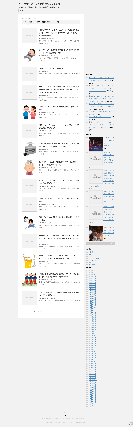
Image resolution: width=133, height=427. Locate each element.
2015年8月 (92, 388)
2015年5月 (92, 394)
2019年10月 (93, 311)
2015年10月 (93, 384)
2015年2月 (92, 400)
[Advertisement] (100, 42)
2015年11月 (93, 382)
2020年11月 (93, 297)
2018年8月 (92, 339)
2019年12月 (93, 307)
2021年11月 (93, 272)
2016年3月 (92, 376)
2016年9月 (92, 364)
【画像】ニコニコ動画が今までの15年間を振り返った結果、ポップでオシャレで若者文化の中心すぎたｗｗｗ (101, 98)
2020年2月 (92, 303)
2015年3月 (92, 398)
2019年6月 (92, 319)
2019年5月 (92, 321)
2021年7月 (92, 281)
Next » (40, 312)
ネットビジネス (94, 258)
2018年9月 (92, 337)
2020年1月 (92, 305)
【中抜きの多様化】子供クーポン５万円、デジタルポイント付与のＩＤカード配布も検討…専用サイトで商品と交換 (101, 124)
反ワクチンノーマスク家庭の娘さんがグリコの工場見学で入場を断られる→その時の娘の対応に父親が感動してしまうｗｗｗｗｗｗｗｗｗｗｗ (59, 89)
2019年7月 (92, 317)
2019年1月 (92, 329)
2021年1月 (92, 293)
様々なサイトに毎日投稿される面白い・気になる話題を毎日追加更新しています (66, 418)
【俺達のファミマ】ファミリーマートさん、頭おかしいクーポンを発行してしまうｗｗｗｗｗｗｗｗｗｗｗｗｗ (101, 88)
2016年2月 (92, 378)
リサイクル (92, 260)
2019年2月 (92, 327)
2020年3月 (92, 301)
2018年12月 (93, 331)
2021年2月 (92, 291)
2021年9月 (92, 277)
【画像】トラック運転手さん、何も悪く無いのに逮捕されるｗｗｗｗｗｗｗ (108, 196)
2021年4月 (92, 287)
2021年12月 (93, 270)
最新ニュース (52, 38)
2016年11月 (93, 359)
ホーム (21, 10)
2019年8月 (92, 315)
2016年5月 (92, 372)
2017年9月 (92, 353)
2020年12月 (93, 295)
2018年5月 (92, 345)
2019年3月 (92, 325)
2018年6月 (92, 343)
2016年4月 (92, 374)
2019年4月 (92, 323)
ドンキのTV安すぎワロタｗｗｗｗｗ (100, 117)
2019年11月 (93, 309)
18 (35, 312)
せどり (91, 254)
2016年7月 (92, 368)
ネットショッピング (95, 256)
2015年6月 (92, 392)
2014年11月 (93, 404)
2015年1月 (92, 402)
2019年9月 (92, 313)
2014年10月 (93, 406)
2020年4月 (92, 299)
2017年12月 (93, 347)
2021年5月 (92, 285)
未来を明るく (93, 264)
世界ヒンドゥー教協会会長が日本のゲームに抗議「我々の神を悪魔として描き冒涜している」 (101, 106)
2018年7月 (92, 341)
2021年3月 (92, 289)
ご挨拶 (91, 252)
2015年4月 (92, 396)
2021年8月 (92, 279)
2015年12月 (93, 380)
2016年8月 (92, 366)
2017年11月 (93, 349)
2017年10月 (93, 351)
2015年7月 (92, 390)
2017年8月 (92, 355)
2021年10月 (93, 275)
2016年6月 (92, 370)
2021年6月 (92, 283)
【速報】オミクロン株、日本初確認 (51, 68)
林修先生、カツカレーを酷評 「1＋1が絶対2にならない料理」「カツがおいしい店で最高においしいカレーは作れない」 (59, 238)
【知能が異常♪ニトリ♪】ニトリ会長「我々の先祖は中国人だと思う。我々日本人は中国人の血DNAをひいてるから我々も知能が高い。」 (59, 32)
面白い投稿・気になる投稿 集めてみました (39, 3)
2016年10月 (93, 361)
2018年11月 (93, 333)
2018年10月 (93, 335)
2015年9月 (92, 386)
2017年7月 (92, 357)
